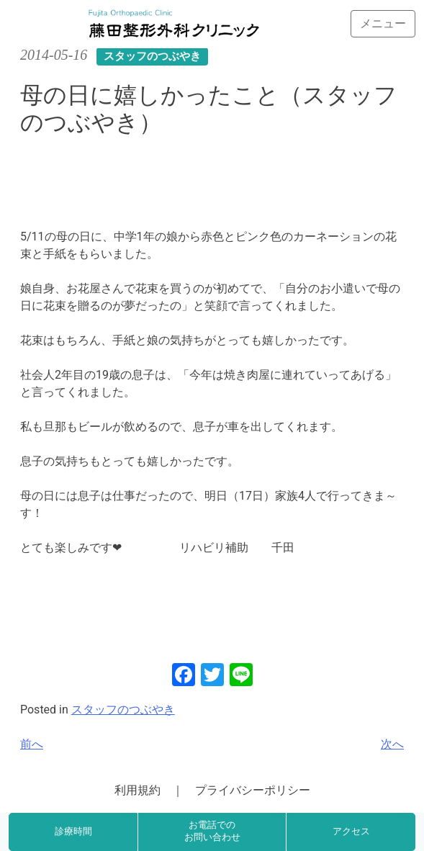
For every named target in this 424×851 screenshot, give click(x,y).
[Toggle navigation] (383, 23)
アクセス (351, 832)
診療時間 (73, 832)
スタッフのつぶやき (123, 709)
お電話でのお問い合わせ (212, 831)
